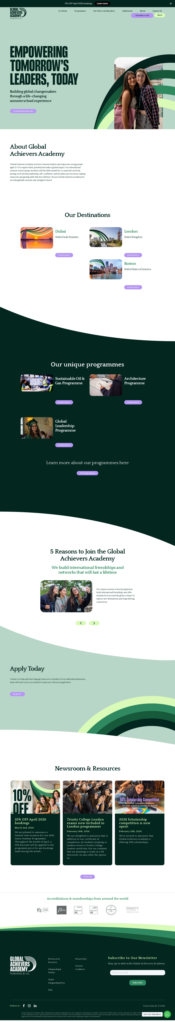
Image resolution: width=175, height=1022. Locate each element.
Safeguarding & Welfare (54, 972)
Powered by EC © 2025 (154, 1008)
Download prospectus (23, 111)
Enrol (138, 16)
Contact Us (35, 15)
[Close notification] (170, 3)
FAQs (50, 992)
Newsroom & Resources (54, 962)
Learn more (102, 3)
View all (87, 878)
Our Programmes (87, 473)
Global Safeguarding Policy (56, 983)
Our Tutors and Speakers (77, 11)
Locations (35, 11)
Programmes (53, 11)
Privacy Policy (81, 961)
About (115, 11)
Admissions (100, 11)
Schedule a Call (143, 11)
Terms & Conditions (80, 969)
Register (17, 694)
